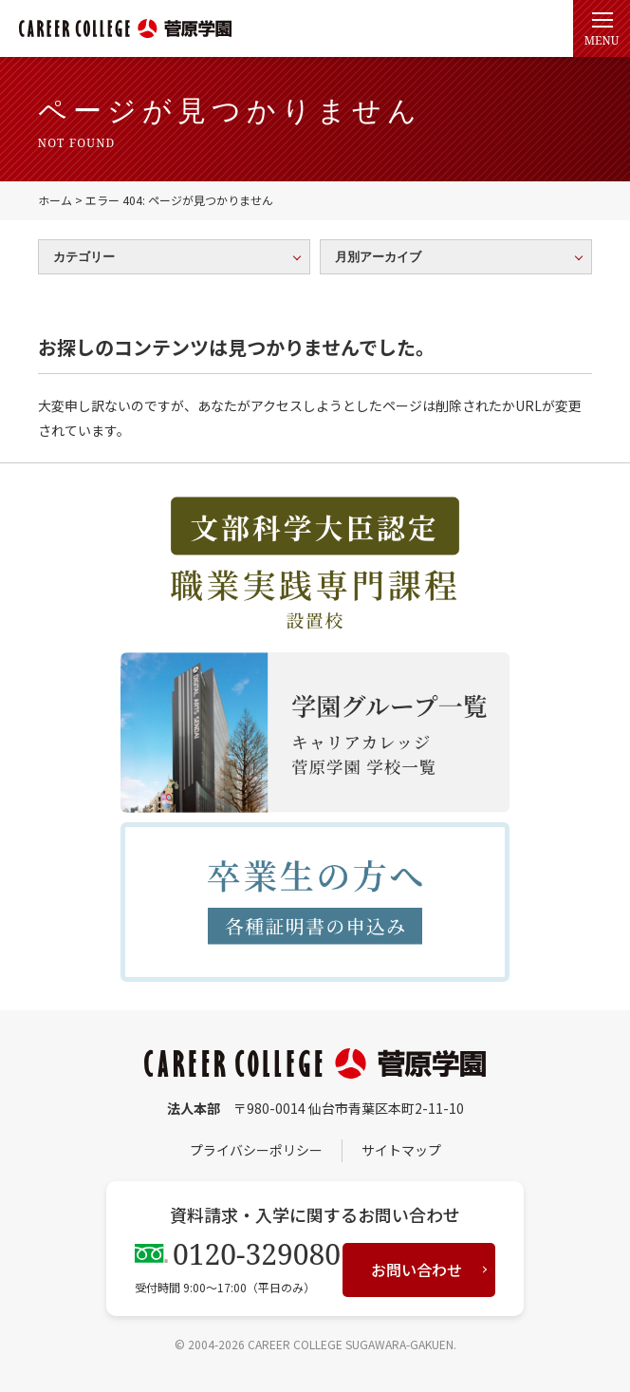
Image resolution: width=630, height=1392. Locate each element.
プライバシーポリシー (256, 1149)
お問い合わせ (416, 1269)
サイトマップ (401, 1149)
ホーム (55, 200)
